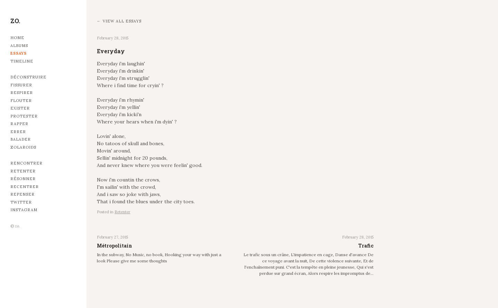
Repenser (22, 194)
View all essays (122, 21)
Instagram (23, 209)
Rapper (19, 123)
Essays (18, 53)
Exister (20, 108)
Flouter (21, 100)
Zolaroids (23, 147)
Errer (18, 131)
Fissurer (21, 85)
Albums (19, 45)
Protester (24, 116)
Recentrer (24, 186)
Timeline (21, 61)
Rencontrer (26, 163)
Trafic (366, 245)
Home (17, 37)
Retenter (23, 171)
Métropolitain (114, 245)
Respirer (21, 92)
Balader (20, 139)
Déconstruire (28, 77)
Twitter (21, 202)
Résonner (23, 178)
